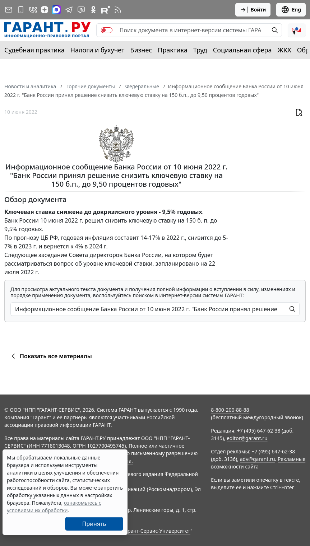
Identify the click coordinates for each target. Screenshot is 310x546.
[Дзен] (44, 9)
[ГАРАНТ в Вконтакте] (33, 9)
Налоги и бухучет (97, 50)
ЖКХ (284, 50)
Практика (172, 50)
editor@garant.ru (247, 438)
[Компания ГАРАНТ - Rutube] (105, 9)
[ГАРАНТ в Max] (56, 9)
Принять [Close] (94, 524)
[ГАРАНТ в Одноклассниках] (93, 9)
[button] (297, 30)
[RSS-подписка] (118, 9)
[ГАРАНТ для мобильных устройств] (21, 9)
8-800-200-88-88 (230, 409)
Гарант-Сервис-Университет (156, 530)
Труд (200, 50)
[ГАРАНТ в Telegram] (69, 9)
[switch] (106, 30)
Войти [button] (253, 9)
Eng (291, 9)
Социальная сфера (242, 50)
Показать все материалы (50, 356)
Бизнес (141, 50)
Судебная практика (34, 50)
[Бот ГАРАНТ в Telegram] (81, 9)
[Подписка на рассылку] (8, 9)
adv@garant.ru (257, 459)
